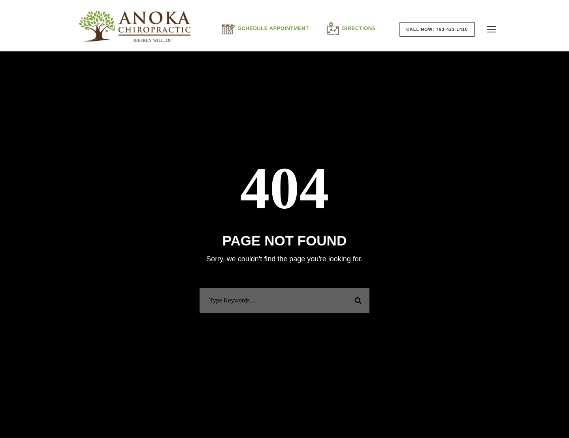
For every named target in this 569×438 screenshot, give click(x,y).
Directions (350, 29)
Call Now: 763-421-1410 (437, 29)
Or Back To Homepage (284, 324)
